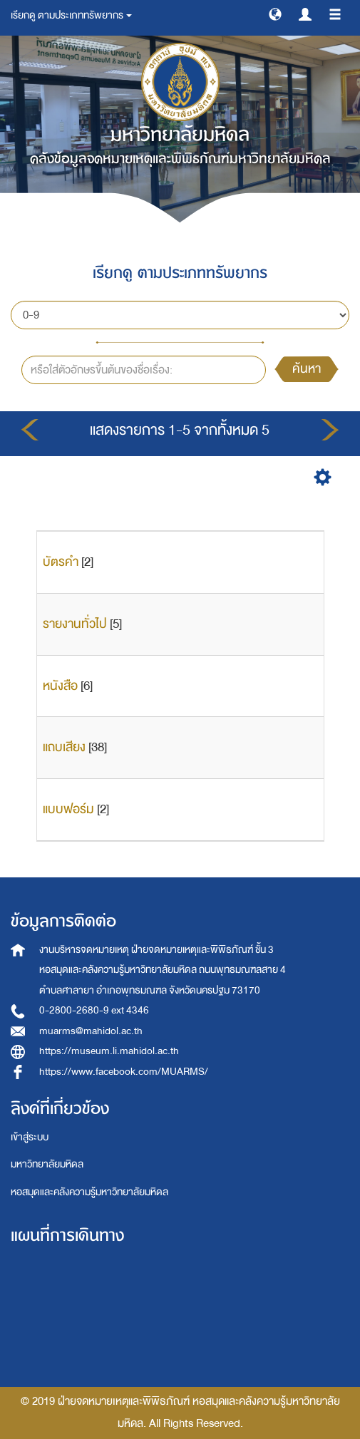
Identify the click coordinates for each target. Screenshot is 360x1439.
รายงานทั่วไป (75, 624)
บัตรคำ (60, 562)
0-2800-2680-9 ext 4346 (94, 1010)
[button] (275, 13)
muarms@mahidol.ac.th (91, 1031)
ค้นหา (306, 369)
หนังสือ (60, 686)
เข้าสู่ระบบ (29, 1137)
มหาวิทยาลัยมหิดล (47, 1164)
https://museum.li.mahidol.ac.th (109, 1051)
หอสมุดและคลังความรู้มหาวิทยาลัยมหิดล (89, 1192)
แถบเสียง (64, 747)
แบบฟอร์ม (68, 809)
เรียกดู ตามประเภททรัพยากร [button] (71, 15)
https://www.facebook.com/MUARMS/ (123, 1071)
